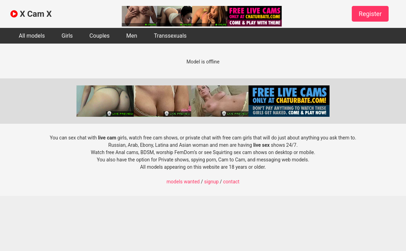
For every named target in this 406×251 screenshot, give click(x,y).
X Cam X (31, 14)
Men (131, 35)
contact (231, 181)
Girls (67, 35)
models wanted (183, 181)
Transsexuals (170, 35)
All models (32, 35)
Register (370, 13)
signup (211, 181)
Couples (99, 35)
